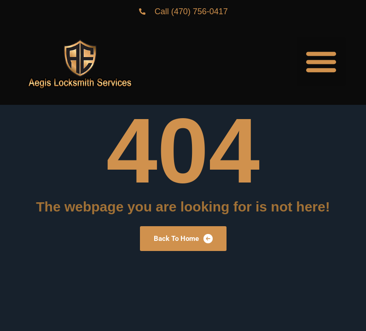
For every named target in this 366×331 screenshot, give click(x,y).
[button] (321, 61)
